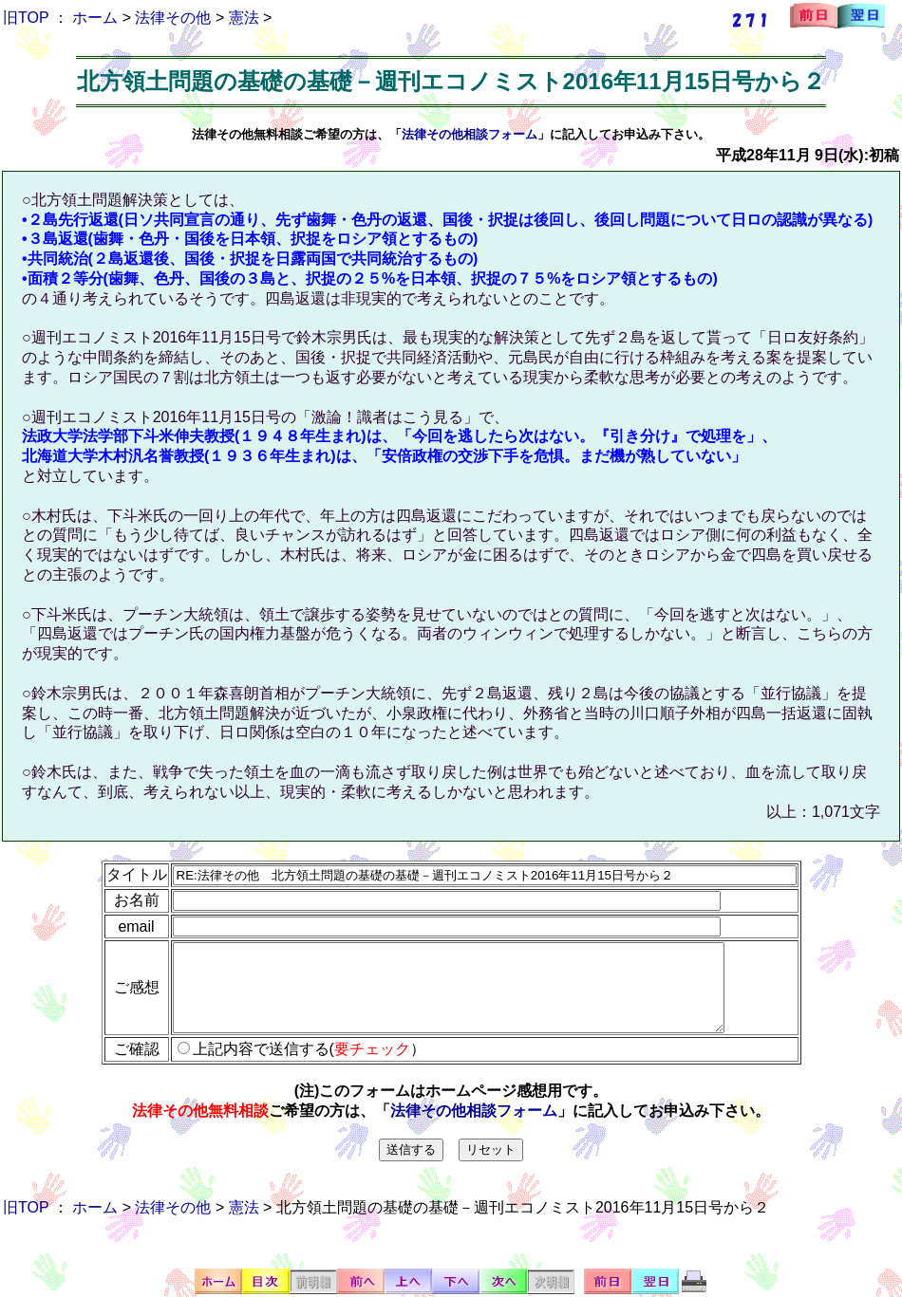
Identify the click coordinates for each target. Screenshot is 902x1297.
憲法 (244, 17)
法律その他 (173, 17)
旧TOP (25, 17)
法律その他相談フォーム (469, 134)
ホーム (95, 17)
